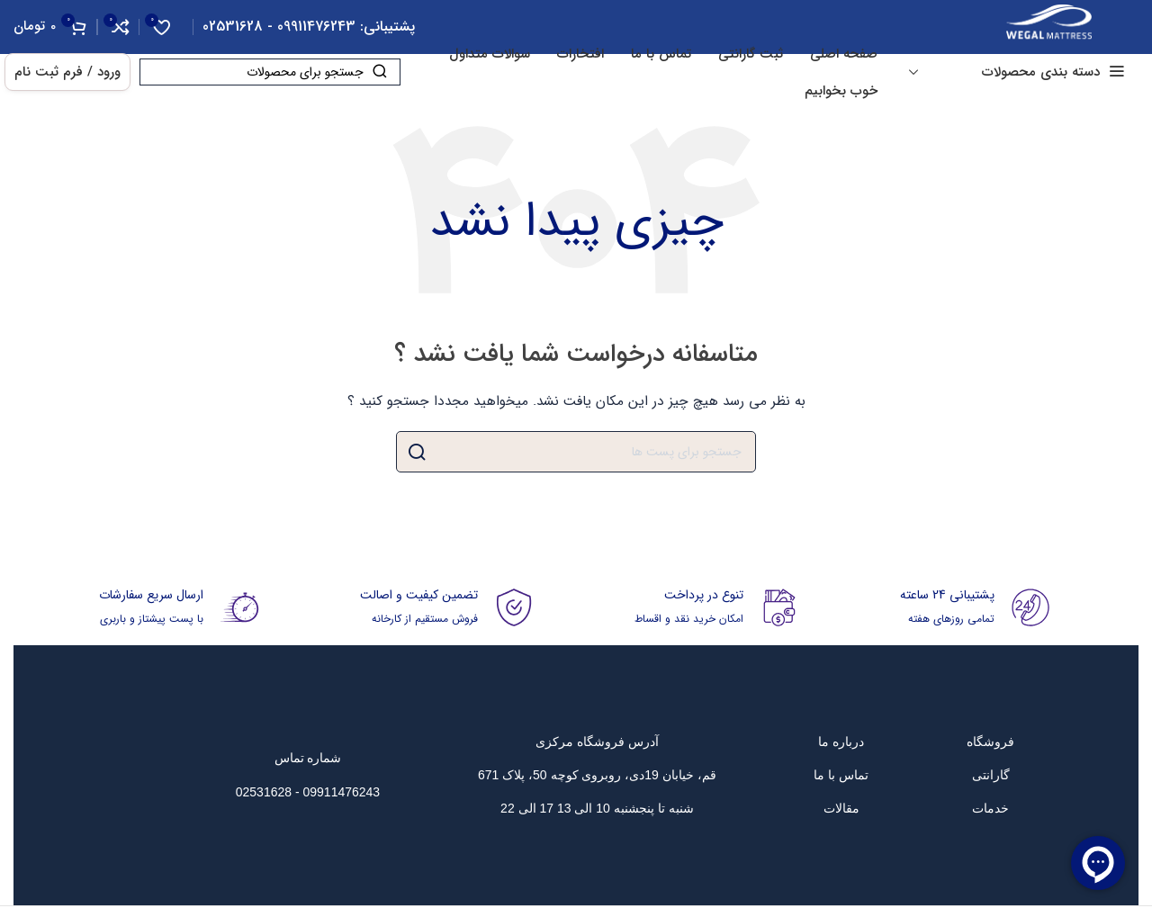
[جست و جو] (270, 71)
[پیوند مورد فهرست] (990, 741)
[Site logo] (1049, 26)
